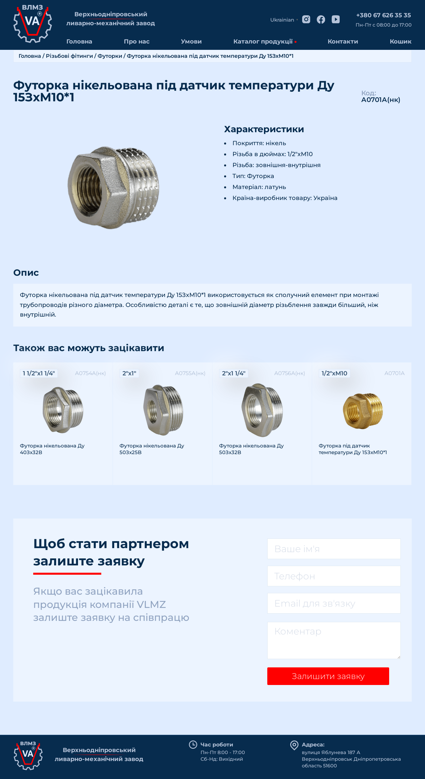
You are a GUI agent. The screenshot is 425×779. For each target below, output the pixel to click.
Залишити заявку (325, 678)
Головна (79, 41)
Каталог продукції (263, 41)
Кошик (401, 41)
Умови (191, 41)
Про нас (137, 41)
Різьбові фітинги (69, 56)
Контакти (343, 41)
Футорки (110, 56)
